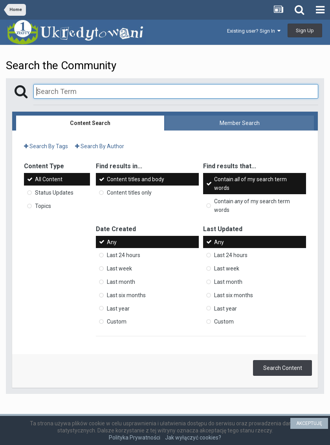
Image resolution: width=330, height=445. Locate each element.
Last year (118, 308)
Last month (121, 282)
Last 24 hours (123, 255)
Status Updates (54, 192)
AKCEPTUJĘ (309, 423)
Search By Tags (46, 146)
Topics (43, 206)
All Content (48, 179)
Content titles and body (135, 179)
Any (112, 242)
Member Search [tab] (240, 123)
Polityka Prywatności (134, 437)
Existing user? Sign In (253, 31)
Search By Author (99, 146)
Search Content (282, 368)
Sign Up (305, 30)
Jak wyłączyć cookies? (193, 437)
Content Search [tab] (90, 123)
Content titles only (129, 192)
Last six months (126, 295)
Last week (119, 268)
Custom (116, 321)
